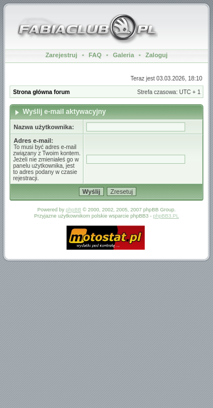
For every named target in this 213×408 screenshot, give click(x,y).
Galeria (123, 55)
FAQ (95, 55)
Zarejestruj (61, 55)
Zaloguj (156, 55)
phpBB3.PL (166, 216)
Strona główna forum (41, 92)
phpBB (73, 209)
